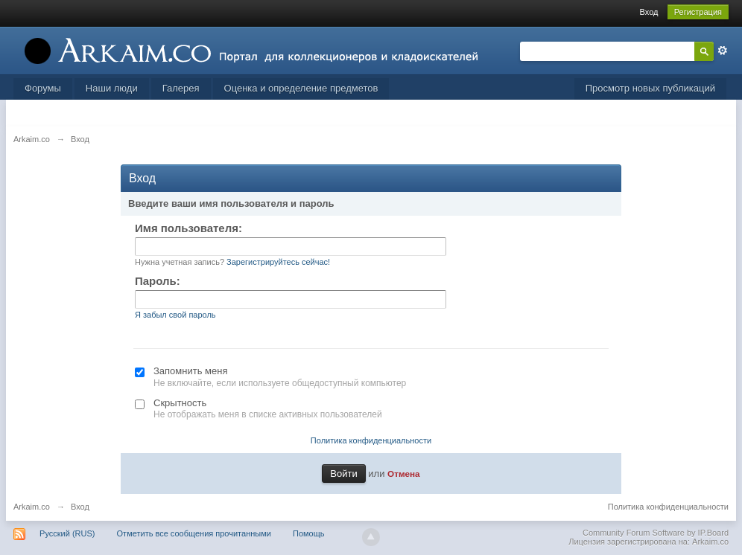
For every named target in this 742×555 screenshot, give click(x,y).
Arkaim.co (31, 506)
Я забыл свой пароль (175, 314)
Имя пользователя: (188, 228)
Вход (649, 11)
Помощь (309, 533)
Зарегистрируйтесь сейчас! (278, 261)
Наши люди (112, 88)
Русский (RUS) (67, 533)
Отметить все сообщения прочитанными (194, 533)
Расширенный (723, 51)
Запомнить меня (190, 370)
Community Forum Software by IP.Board (656, 532)
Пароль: (157, 281)
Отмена (403, 473)
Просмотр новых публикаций (650, 88)
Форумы (43, 88)
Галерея (181, 88)
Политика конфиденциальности (371, 440)
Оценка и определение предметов (301, 88)
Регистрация (698, 11)
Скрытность (179, 402)
